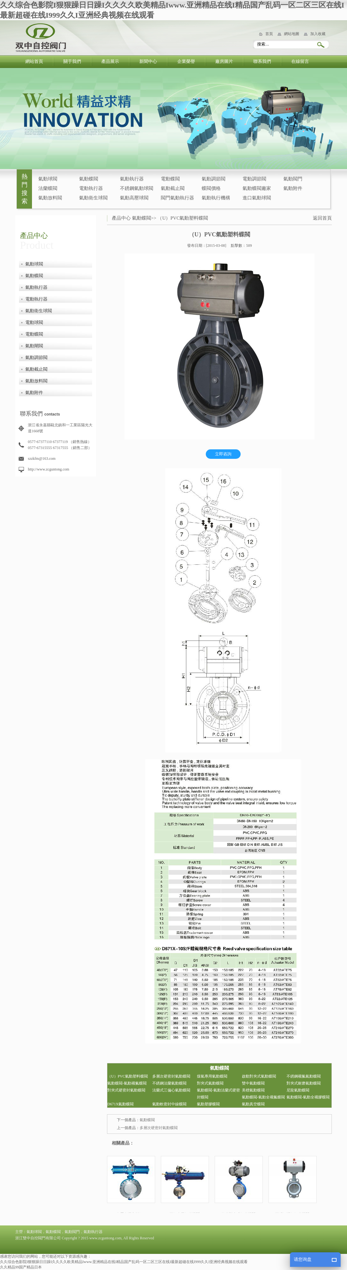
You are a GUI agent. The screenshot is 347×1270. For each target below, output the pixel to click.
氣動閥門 (292, 178)
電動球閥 (34, 322)
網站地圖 (291, 34)
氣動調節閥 (213, 178)
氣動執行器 (132, 178)
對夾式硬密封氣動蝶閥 (126, 1090)
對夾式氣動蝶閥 (210, 1083)
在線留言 (300, 61)
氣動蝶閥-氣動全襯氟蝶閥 (263, 1097)
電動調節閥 (254, 178)
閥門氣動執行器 (177, 197)
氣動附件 (292, 188)
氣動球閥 (47, 178)
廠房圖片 (224, 61)
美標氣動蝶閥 (253, 1090)
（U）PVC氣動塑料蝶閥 (182, 218)
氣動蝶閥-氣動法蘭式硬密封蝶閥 (218, 1093)
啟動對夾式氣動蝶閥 (259, 1076)
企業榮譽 (186, 61)
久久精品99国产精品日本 (21, 1267)
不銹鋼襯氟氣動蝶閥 (304, 1076)
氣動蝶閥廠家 (257, 188)
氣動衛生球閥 (93, 197)
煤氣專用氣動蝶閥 (212, 1076)
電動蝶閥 (170, 178)
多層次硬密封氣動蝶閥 (171, 1076)
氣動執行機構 (216, 197)
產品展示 (110, 61)
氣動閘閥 (34, 345)
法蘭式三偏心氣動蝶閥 (171, 1090)
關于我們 (72, 61)
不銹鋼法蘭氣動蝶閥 (169, 1083)
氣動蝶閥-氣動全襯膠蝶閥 (308, 1097)
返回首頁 (322, 218)
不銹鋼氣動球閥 (136, 188)
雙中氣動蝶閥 (253, 1083)
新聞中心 (148, 61)
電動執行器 (91, 188)
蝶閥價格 (211, 188)
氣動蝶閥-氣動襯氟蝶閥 (127, 1083)
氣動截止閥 (173, 188)
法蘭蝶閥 (47, 188)
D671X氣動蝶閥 (120, 1104)
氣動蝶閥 (88, 178)
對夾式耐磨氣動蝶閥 (304, 1083)
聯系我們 (262, 61)
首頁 (269, 34)
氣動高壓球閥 (134, 197)
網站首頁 (34, 61)
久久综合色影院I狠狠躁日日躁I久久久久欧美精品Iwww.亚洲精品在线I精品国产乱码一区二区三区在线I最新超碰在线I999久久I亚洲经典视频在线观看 (124, 1262)
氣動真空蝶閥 (253, 1104)
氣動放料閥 (50, 197)
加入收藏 (317, 34)
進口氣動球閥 (257, 197)
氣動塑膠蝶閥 (208, 1104)
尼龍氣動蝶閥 (298, 1090)
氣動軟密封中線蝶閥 (169, 1104)
